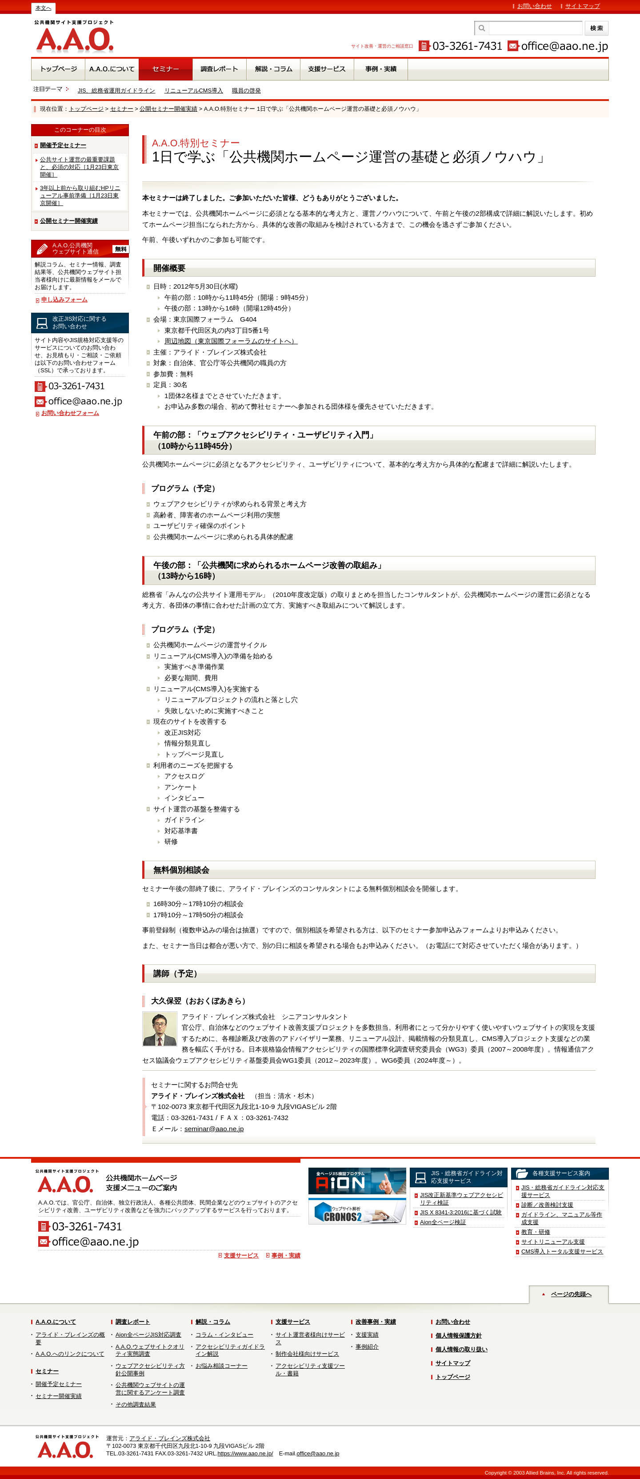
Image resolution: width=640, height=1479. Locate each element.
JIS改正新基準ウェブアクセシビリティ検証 (462, 1199)
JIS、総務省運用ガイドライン (117, 90)
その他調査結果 (136, 1404)
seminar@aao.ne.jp (214, 1128)
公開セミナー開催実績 (168, 108)
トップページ (86, 108)
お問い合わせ (534, 6)
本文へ (44, 8)
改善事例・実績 (376, 1321)
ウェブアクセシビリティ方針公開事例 (150, 1369)
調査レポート (133, 1321)
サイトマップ (582, 6)
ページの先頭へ (571, 1294)
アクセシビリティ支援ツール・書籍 (310, 1369)
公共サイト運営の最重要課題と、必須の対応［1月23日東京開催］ (79, 167)
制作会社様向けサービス (307, 1353)
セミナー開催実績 (59, 1396)
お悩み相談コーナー (222, 1365)
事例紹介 (367, 1346)
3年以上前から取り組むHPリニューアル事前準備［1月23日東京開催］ (80, 195)
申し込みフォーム (64, 299)
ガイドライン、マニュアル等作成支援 (561, 1218)
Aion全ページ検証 (443, 1222)
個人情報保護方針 (459, 1335)
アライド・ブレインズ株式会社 (169, 1438)
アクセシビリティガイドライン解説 (230, 1350)
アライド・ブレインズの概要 (70, 1338)
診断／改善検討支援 (547, 1204)
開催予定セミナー (63, 145)
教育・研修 (535, 1232)
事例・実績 (286, 1255)
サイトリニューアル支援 (553, 1241)
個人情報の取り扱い (462, 1349)
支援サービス (241, 1255)
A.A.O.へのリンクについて (70, 1353)
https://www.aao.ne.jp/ (245, 1453)
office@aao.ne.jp (317, 1453)
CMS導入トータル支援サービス (562, 1251)
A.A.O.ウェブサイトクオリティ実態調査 (150, 1350)
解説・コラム (213, 1321)
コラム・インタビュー (224, 1334)
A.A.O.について (56, 1321)
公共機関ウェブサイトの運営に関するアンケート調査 (150, 1389)
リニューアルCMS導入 (193, 90)
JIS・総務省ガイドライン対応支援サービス (563, 1191)
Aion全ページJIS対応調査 (148, 1334)
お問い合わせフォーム (70, 413)
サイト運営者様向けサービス (310, 1338)
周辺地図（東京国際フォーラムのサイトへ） (231, 341)
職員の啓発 (246, 90)
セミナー (121, 108)
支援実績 (367, 1334)
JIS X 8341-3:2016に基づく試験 (461, 1212)
